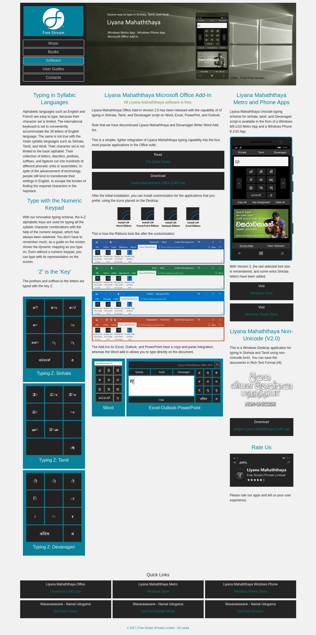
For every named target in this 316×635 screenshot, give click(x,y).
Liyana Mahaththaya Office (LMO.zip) (158, 183)
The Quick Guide (157, 162)
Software (53, 60)
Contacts (53, 77)
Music (53, 43)
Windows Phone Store (261, 314)
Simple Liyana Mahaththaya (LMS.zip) (261, 429)
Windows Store (261, 293)
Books (53, 52)
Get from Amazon (250, 611)
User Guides (53, 69)
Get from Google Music (158, 611)
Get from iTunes (66, 611)
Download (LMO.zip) (66, 591)
